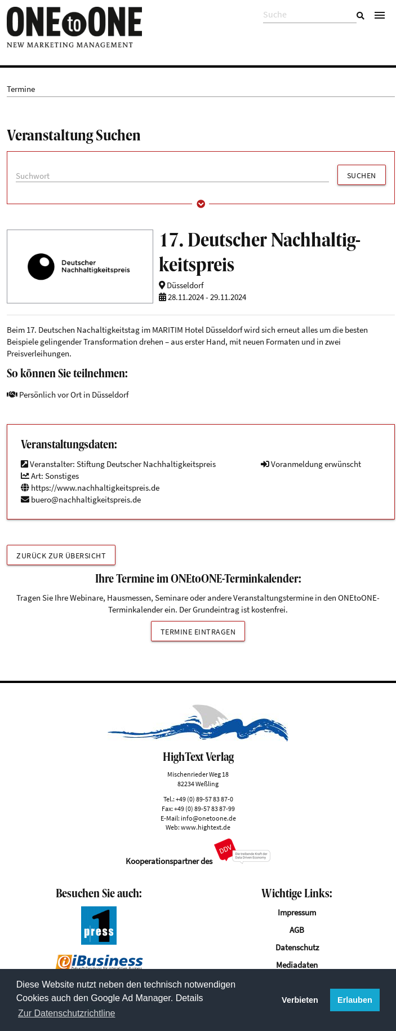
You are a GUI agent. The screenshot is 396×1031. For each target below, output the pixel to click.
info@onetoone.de (208, 818)
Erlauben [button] (354, 999)
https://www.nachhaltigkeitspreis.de (90, 487)
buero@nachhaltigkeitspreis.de (86, 499)
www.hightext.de (205, 827)
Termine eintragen (198, 632)
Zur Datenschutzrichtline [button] (66, 1013)
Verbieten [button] (300, 999)
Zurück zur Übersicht (61, 555)
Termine (21, 88)
